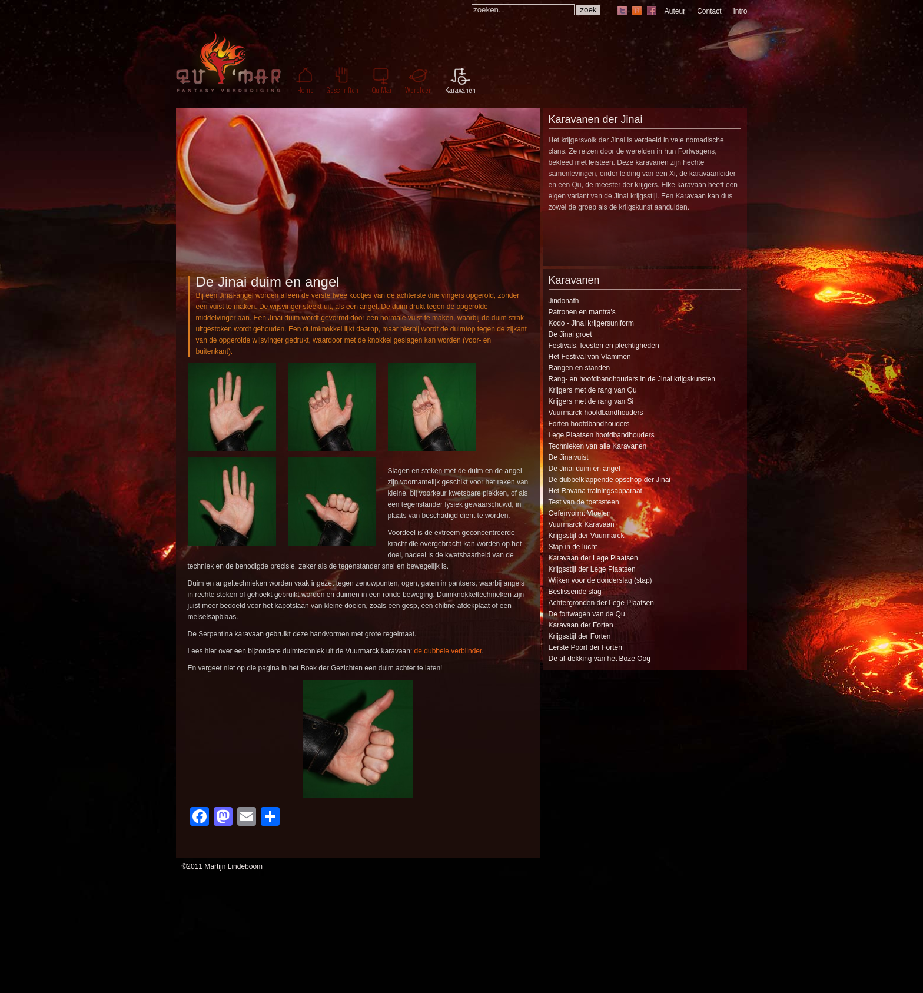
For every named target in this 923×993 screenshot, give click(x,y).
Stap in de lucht (573, 547)
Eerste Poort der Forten (585, 647)
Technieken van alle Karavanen (598, 446)
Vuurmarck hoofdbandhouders (596, 413)
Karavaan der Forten (581, 625)
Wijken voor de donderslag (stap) (600, 580)
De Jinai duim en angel (268, 282)
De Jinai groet (570, 334)
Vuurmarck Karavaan (582, 524)
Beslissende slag (575, 591)
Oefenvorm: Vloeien (580, 513)
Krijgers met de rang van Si (591, 401)
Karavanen (574, 280)
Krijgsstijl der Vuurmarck (587, 536)
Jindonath (564, 301)
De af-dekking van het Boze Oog (599, 659)
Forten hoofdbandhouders (589, 424)
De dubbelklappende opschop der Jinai (610, 480)
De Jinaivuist (569, 457)
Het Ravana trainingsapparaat (595, 491)
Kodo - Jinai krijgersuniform (591, 323)
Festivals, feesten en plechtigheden (604, 345)
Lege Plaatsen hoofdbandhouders (602, 435)
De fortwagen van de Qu (587, 614)
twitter (622, 11)
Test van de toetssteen (584, 502)
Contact (709, 11)
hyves (637, 11)
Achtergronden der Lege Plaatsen (601, 603)
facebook (651, 11)
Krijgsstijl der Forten (580, 636)
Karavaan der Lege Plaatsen (593, 558)
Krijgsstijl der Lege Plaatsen (592, 569)
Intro (740, 11)
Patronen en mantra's (582, 312)
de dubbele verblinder (448, 651)
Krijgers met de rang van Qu (593, 390)
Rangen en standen (579, 368)
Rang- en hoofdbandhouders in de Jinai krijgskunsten (632, 379)
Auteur (675, 11)
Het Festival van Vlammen (590, 357)
